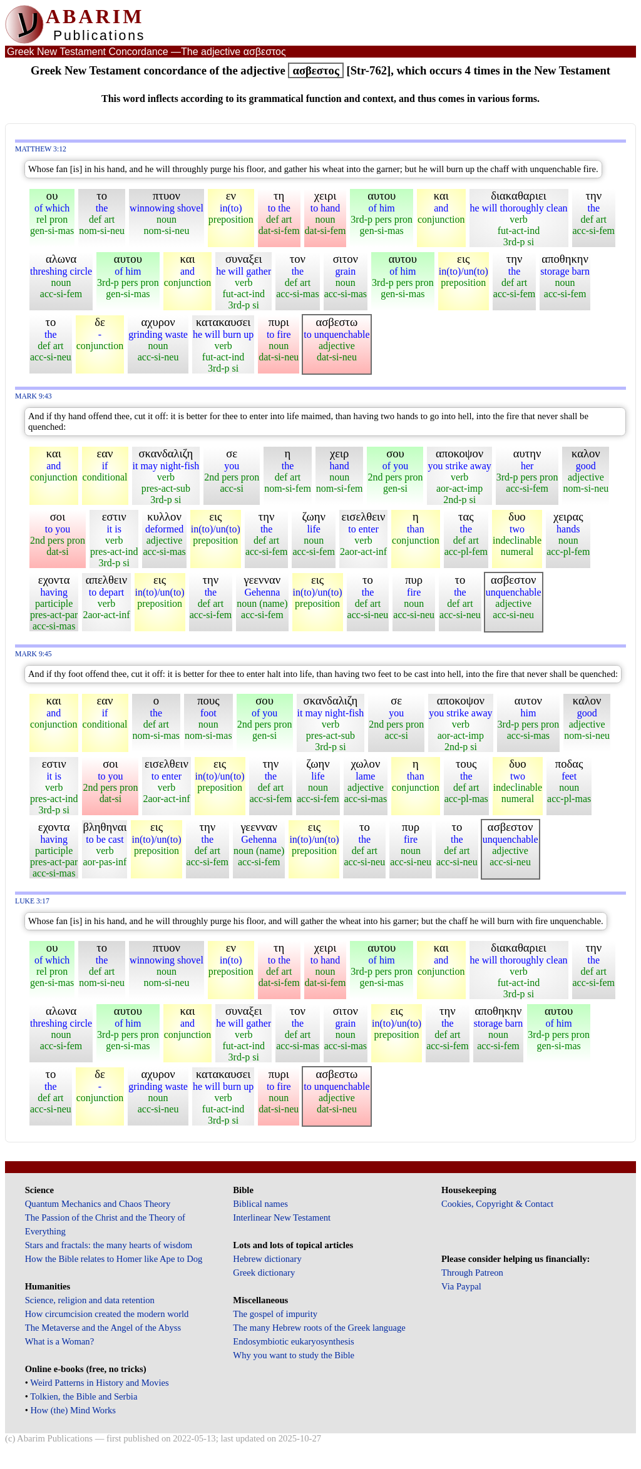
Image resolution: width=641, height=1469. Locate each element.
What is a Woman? (59, 1341)
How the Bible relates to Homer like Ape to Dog (114, 1259)
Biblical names (260, 1204)
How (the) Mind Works (73, 1410)
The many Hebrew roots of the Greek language (319, 1328)
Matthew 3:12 (40, 149)
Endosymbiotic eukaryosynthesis (293, 1341)
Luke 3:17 (32, 901)
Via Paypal (461, 1286)
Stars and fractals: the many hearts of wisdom (108, 1245)
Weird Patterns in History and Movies (99, 1383)
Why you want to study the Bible (293, 1355)
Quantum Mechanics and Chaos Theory (98, 1204)
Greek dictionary (264, 1273)
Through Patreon (472, 1273)
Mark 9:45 (33, 654)
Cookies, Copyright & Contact (497, 1204)
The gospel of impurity (275, 1314)
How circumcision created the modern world (107, 1314)
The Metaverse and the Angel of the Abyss (103, 1328)
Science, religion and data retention (90, 1300)
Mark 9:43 (33, 396)
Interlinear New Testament (282, 1217)
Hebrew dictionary (267, 1259)
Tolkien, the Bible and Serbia (83, 1396)
